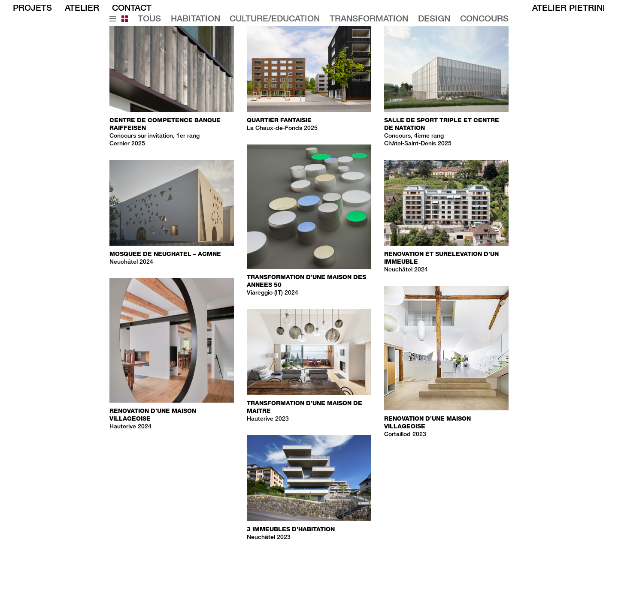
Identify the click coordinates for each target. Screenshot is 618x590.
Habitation (195, 18)
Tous (149, 18)
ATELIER (82, 7)
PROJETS (32, 7)
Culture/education (275, 18)
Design (434, 18)
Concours (484, 18)
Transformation (369, 18)
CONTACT (131, 7)
